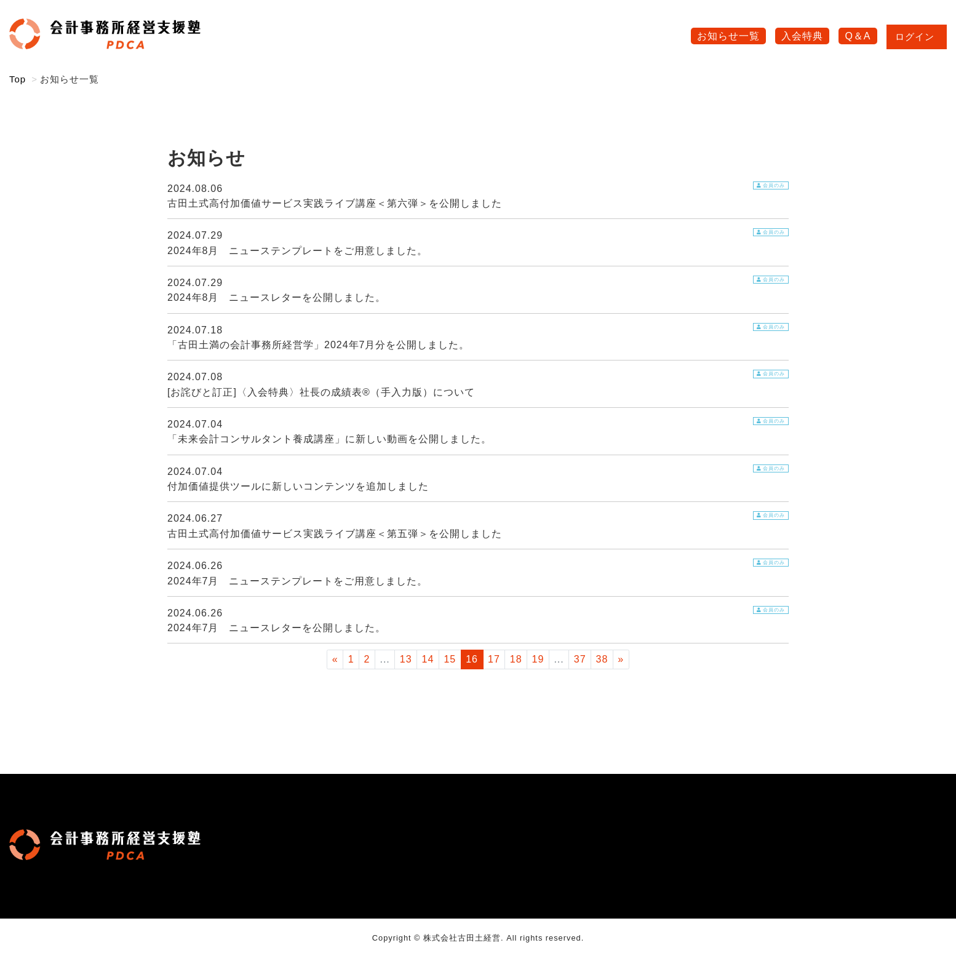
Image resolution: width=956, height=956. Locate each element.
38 (602, 659)
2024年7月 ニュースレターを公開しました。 (276, 628)
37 (580, 659)
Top (17, 79)
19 (538, 659)
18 (516, 659)
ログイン (916, 36)
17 (494, 659)
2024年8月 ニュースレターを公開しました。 (276, 297)
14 (428, 659)
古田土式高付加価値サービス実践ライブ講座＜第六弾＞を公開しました (334, 203)
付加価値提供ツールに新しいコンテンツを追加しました (298, 486)
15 (450, 659)
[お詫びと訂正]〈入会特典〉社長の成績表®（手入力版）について (321, 392)
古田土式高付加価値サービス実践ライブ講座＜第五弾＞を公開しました (334, 533)
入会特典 (802, 36)
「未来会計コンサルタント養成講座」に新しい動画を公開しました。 (329, 439)
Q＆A (857, 36)
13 (406, 659)
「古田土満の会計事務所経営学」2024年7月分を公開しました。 (318, 345)
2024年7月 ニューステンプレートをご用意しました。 (297, 581)
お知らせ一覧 (728, 36)
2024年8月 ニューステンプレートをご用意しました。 (297, 250)
